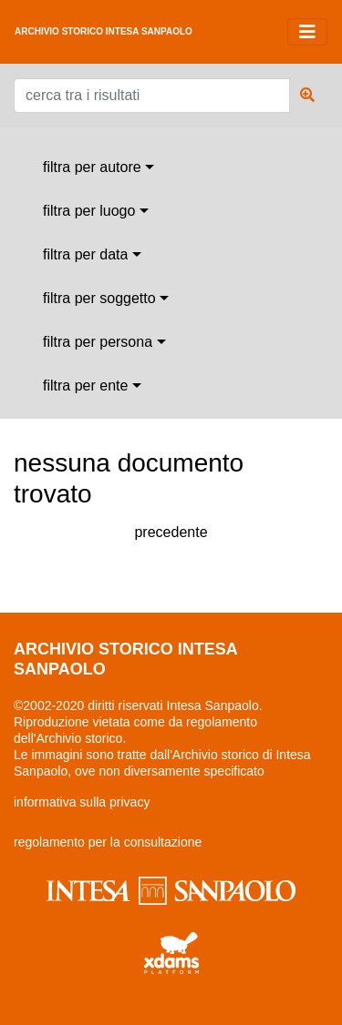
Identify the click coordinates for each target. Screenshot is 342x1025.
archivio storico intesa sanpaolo (103, 31)
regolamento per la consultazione (108, 842)
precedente (170, 532)
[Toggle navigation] (307, 32)
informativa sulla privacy (82, 802)
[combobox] (98, 167)
